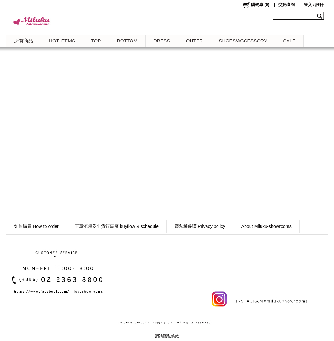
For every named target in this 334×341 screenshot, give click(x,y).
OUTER (194, 40)
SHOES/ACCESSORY (243, 40)
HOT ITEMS (62, 40)
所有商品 (23, 40)
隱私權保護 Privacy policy (200, 226)
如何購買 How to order (36, 226)
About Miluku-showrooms (266, 226)
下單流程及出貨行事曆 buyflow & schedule (117, 226)
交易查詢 (286, 4)
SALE (289, 40)
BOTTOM (127, 40)
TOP (96, 40)
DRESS (162, 40)
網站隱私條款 (167, 336)
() (256, 4)
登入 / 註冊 (314, 4)
